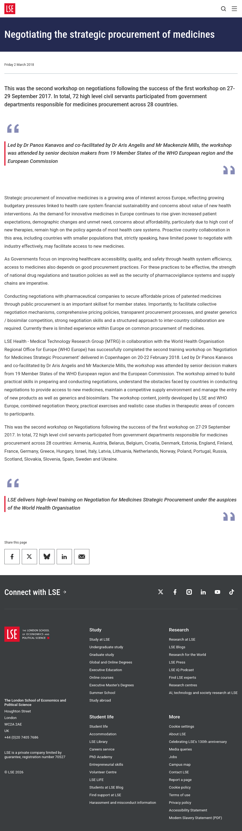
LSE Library (98, 742)
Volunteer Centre (103, 772)
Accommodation (102, 734)
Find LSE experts (182, 677)
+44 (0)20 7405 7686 (21, 737)
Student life (98, 726)
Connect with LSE (35, 592)
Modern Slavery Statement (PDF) (195, 818)
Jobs (173, 757)
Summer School (102, 693)
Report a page (180, 780)
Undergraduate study (106, 647)
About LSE (177, 734)
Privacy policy (180, 803)
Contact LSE (179, 772)
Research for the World (187, 655)
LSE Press (177, 662)
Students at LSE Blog (106, 787)
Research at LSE (182, 639)
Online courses (101, 677)
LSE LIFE (96, 780)
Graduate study (101, 655)
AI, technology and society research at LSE (203, 693)
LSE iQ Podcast (181, 670)
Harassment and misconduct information (122, 803)
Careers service (101, 749)
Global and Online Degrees (110, 662)
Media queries (180, 749)
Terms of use (179, 795)
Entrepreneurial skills (106, 764)
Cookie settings (181, 726)
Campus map (180, 764)
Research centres (183, 685)
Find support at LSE (105, 795)
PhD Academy (100, 757)
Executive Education (105, 670)
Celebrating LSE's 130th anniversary (198, 742)
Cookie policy (180, 787)
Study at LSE (99, 639)
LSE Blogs (177, 647)
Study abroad (100, 700)
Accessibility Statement (188, 810)
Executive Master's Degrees (111, 685)
